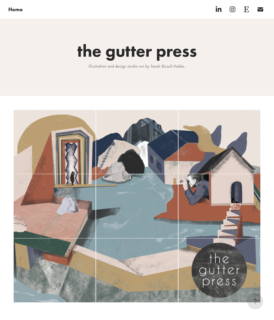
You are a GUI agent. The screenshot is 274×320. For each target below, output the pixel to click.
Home (15, 9)
